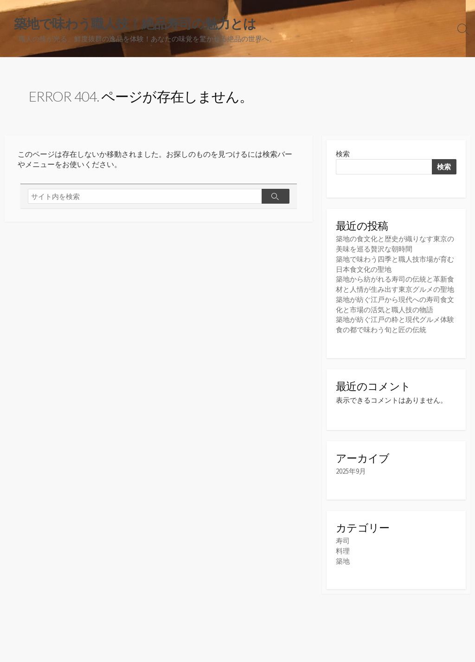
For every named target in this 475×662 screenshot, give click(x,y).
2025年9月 (351, 470)
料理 (343, 549)
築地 (343, 559)
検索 (343, 154)
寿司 (343, 539)
